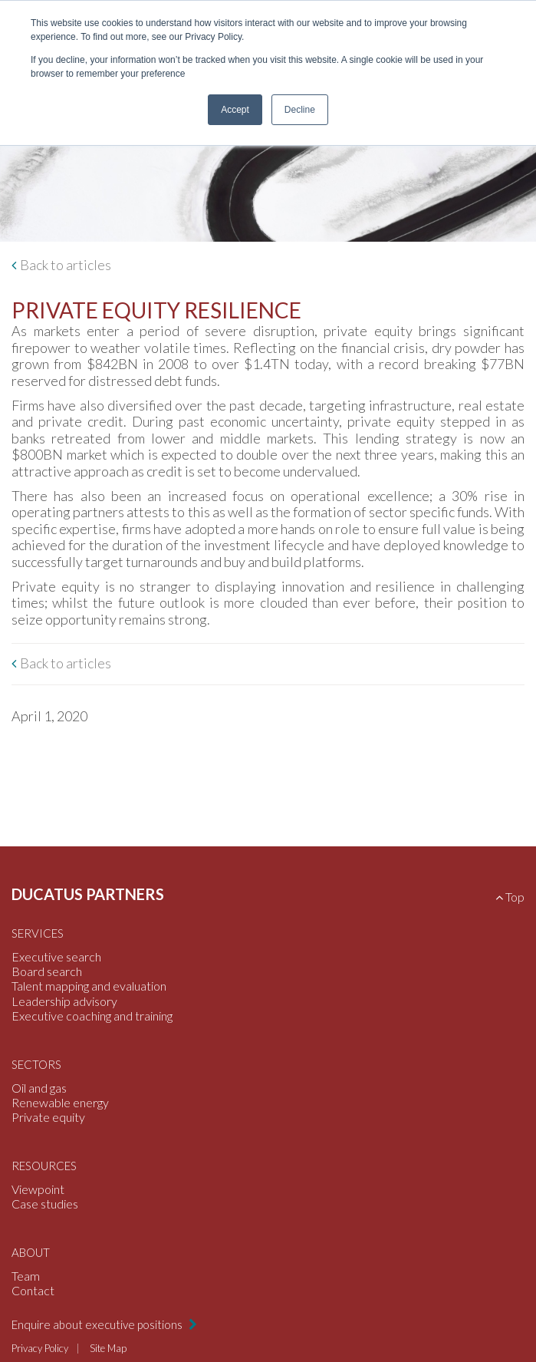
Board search (47, 971)
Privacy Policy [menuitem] (40, 1348)
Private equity (48, 1117)
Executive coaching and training (92, 1015)
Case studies (45, 1203)
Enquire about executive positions (98, 1324)
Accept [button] (235, 109)
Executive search (56, 956)
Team (26, 1275)
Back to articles (65, 265)
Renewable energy (60, 1102)
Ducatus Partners (88, 894)
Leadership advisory (64, 1001)
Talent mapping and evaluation (89, 985)
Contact (33, 1290)
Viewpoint (38, 1189)
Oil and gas (39, 1087)
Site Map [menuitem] (108, 1348)
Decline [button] (299, 109)
